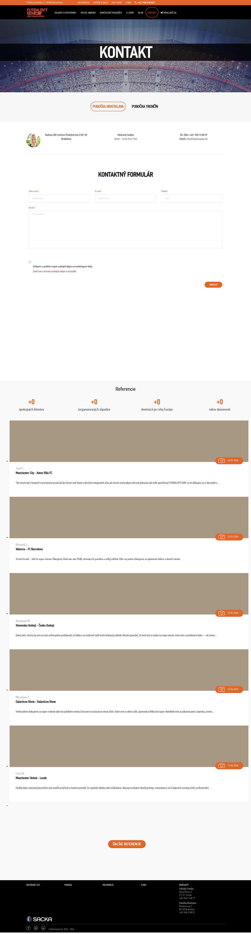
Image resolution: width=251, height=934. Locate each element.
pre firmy (117, 2)
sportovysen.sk (54, 2)
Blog (140, 12)
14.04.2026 (228, 764)
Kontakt (152, 12)
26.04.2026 (228, 688)
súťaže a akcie (100, 2)
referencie (84, 2)
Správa (32, 207)
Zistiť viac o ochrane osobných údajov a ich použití (54, 271)
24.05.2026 (228, 459)
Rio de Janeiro (88, 12)
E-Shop (130, 12)
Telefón (164, 191)
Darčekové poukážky (111, 12)
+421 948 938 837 (145, 2)
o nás (128, 2)
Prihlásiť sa (168, 12)
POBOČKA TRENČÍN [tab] (145, 106)
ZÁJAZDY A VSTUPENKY (65, 12)
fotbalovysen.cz (35, 2)
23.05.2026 (228, 536)
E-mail (98, 190)
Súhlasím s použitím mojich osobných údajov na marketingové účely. (63, 269)
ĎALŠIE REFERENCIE (127, 844)
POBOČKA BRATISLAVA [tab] (108, 106)
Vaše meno (34, 190)
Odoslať (213, 284)
